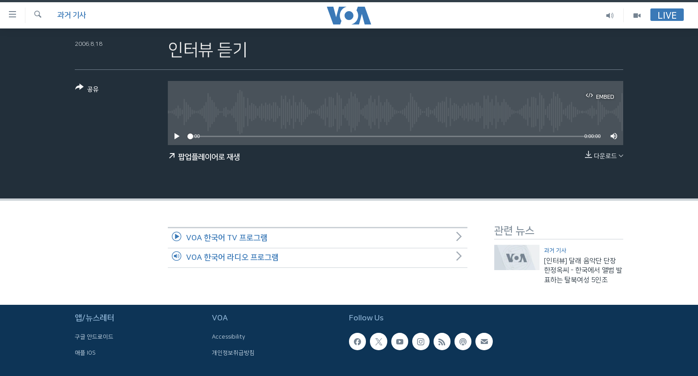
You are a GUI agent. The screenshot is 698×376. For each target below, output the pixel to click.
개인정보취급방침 (233, 353)
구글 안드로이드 (94, 337)
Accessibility (228, 337)
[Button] (87, 90)
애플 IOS (85, 353)
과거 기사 (71, 15)
